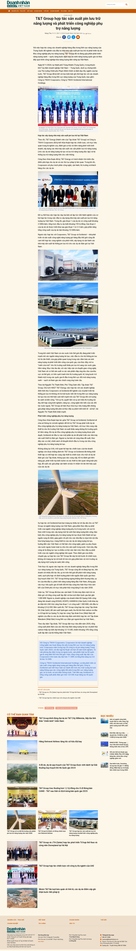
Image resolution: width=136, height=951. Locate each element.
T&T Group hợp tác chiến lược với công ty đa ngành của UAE (59, 698)
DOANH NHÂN (38, 11)
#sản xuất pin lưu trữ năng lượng (66, 708)
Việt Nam (30, 11)
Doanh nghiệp (54, 11)
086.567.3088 (105, 937)
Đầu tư (70, 11)
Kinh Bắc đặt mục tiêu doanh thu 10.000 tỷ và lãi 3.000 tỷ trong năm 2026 (118, 735)
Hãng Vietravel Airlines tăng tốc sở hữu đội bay (60, 741)
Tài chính (64, 11)
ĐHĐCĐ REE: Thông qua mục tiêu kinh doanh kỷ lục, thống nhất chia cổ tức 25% (119, 745)
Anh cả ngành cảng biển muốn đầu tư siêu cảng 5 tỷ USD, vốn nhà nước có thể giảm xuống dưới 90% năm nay (119, 723)
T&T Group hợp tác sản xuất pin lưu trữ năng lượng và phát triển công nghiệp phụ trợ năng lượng (83, 833)
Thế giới (46, 11)
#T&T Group (49, 708)
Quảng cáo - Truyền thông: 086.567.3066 (113, 945)
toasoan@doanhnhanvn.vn (109, 939)
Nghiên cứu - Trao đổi (18, 11)
